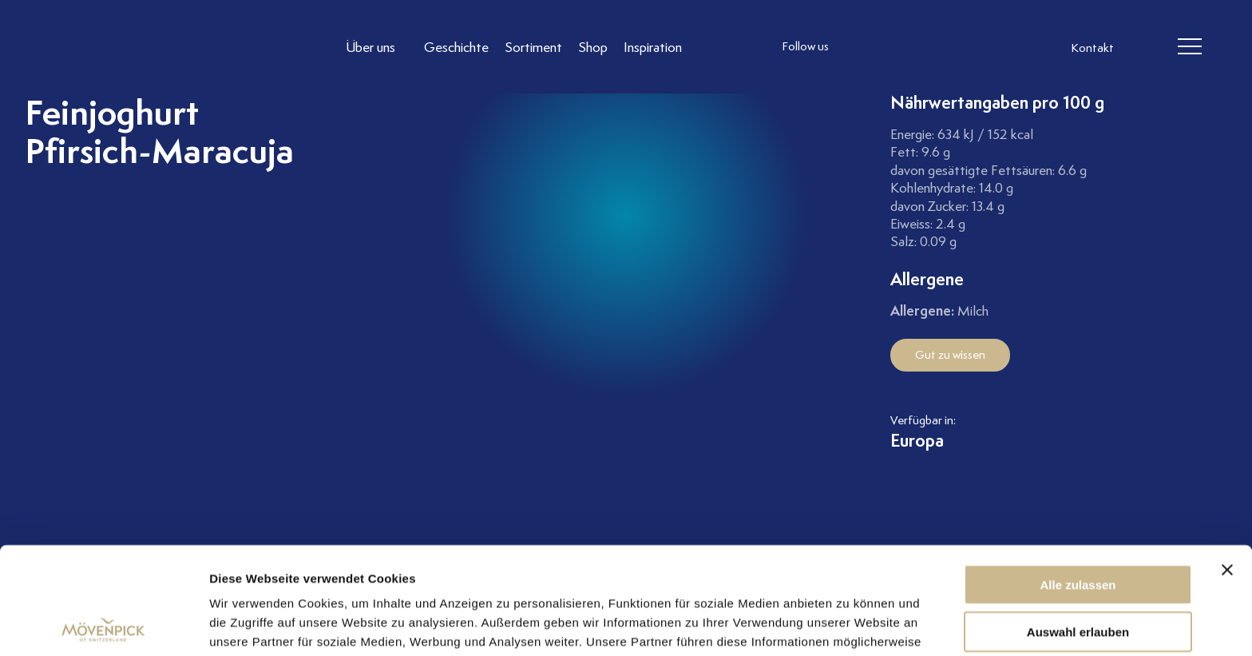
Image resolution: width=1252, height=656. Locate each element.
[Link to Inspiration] (653, 46)
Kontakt (1092, 48)
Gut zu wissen (950, 355)
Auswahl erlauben (1078, 524)
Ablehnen (1078, 571)
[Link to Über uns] (377, 46)
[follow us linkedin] (925, 47)
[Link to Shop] (593, 46)
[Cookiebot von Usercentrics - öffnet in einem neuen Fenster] (103, 625)
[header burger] (1189, 47)
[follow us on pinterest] (957, 47)
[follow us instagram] (861, 47)
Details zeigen (849, 624)
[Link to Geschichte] (456, 46)
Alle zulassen (1077, 477)
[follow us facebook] (893, 47)
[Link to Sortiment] (533, 46)
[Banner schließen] (1227, 462)
